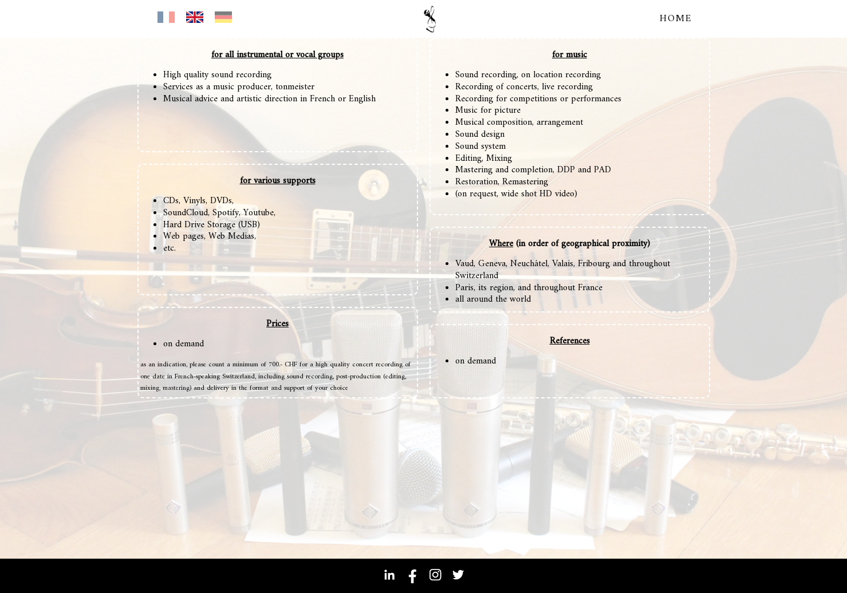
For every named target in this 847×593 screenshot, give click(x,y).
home (676, 18)
